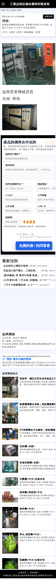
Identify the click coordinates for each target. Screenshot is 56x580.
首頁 (3, 10)
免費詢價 (48, 16)
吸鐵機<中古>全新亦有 (32, 561)
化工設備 (11, 10)
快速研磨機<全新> (30, 464)
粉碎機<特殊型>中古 (31, 494)
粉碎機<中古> (27, 510)
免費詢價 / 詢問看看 (34, 247)
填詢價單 (34, 574)
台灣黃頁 (22, 574)
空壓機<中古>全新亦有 (32, 480)
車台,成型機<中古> (30, 536)
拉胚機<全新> (27, 448)
